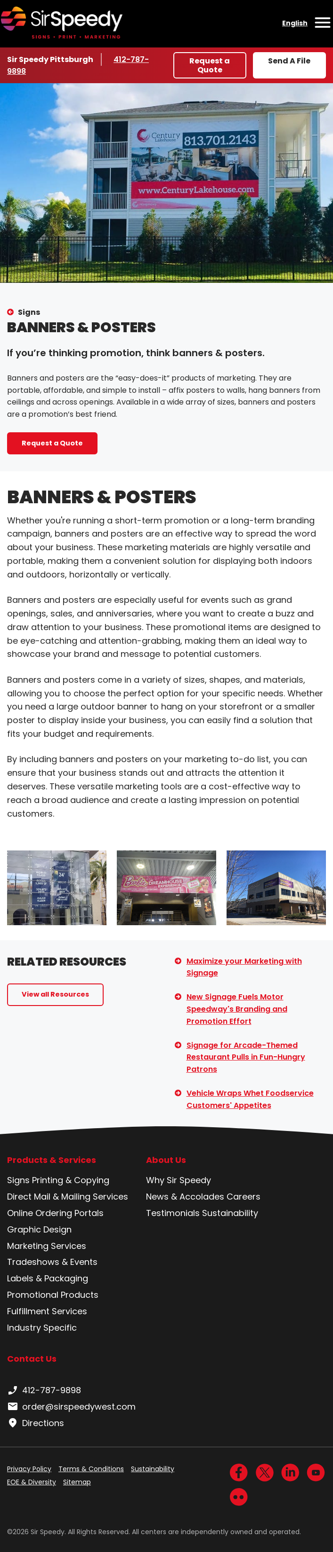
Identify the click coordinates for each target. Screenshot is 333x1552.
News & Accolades (185, 1196)
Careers (243, 1196)
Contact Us (32, 1359)
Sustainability (230, 1213)
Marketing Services (46, 1246)
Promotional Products (52, 1295)
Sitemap (77, 1482)
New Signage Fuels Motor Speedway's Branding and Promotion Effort (237, 1008)
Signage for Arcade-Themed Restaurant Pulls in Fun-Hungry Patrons (246, 1057)
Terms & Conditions (91, 1469)
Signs (29, 312)
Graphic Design (39, 1229)
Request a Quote (209, 65)
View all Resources (55, 994)
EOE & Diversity (31, 1482)
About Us (166, 1160)
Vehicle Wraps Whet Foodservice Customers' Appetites (250, 1099)
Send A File (289, 60)
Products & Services (51, 1160)
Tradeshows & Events (52, 1262)
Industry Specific (42, 1328)
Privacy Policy (29, 1469)
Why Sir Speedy (178, 1180)
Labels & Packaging (47, 1278)
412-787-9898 (44, 1390)
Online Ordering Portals (55, 1213)
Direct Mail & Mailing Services (67, 1196)
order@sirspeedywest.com (71, 1407)
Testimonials (173, 1213)
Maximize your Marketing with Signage (244, 967)
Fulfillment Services (47, 1311)
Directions (35, 1423)
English (295, 23)
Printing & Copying (70, 1180)
